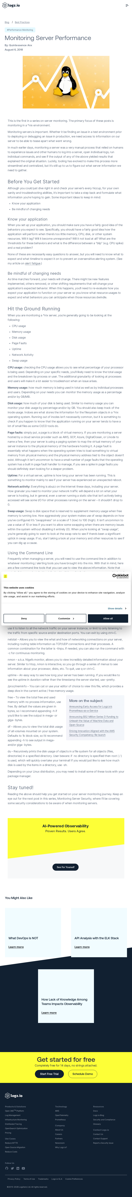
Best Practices (22, 22)
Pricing (8, 1133)
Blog (7, 22)
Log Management (12, 1115)
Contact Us (98, 1134)
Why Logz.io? (61, 1147)
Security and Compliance (104, 1119)
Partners (58, 1138)
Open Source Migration (15, 1147)
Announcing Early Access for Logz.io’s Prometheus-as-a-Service (90, 708)
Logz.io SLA (57, 1179)
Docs (95, 1111)
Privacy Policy (14, 1179)
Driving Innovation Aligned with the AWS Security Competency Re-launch (92, 733)
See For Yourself (65, 867)
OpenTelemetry (61, 1115)
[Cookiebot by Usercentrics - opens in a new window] (114, 576)
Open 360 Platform (14, 1111)
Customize (66, 618)
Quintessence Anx (20, 45)
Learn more (16, 947)
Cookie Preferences (74, 1179)
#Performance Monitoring (20, 29)
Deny (24, 618)
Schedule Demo (82, 1074)
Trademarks (43, 1179)
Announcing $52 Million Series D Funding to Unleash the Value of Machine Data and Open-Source (94, 720)
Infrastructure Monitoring (16, 1119)
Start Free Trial (49, 1074)
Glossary (97, 1124)
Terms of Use (29, 1179)
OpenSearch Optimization (16, 1128)
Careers (58, 1134)
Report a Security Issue (103, 1143)
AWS (57, 1111)
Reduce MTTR (11, 1143)
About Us (59, 1130)
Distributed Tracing (13, 1124)
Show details (115, 608)
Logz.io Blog (98, 1115)
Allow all (108, 618)
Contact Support (100, 1138)
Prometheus (60, 1119)
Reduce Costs (11, 1152)
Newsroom (60, 1143)
